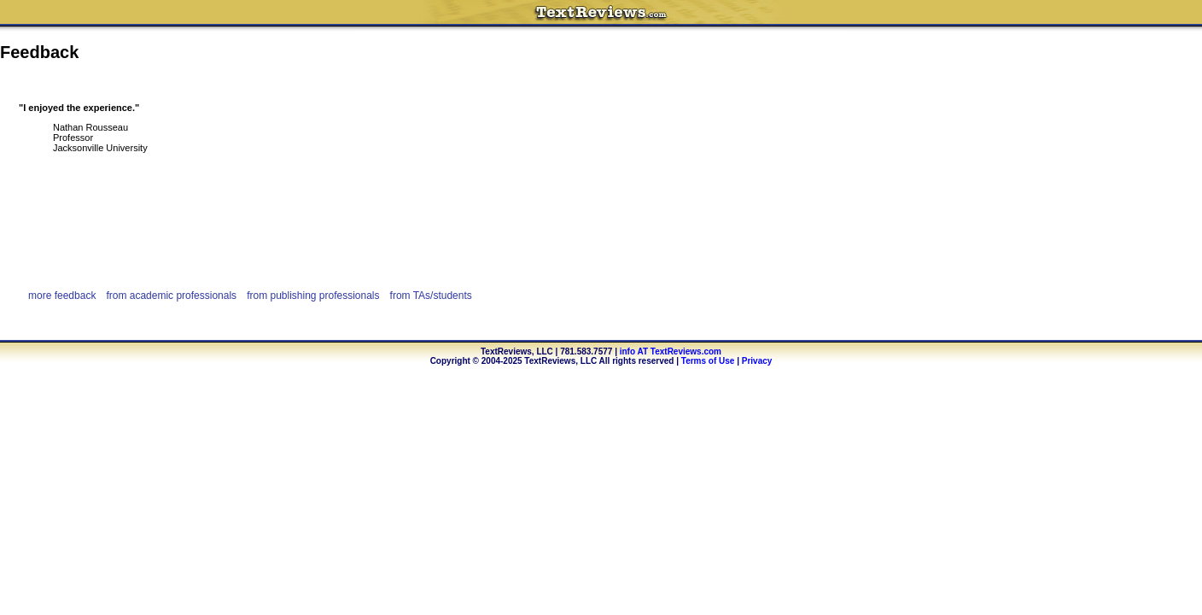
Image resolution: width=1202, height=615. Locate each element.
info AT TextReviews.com (670, 351)
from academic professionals (171, 296)
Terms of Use (708, 361)
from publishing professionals (313, 296)
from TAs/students (431, 296)
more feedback (62, 296)
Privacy (757, 361)
